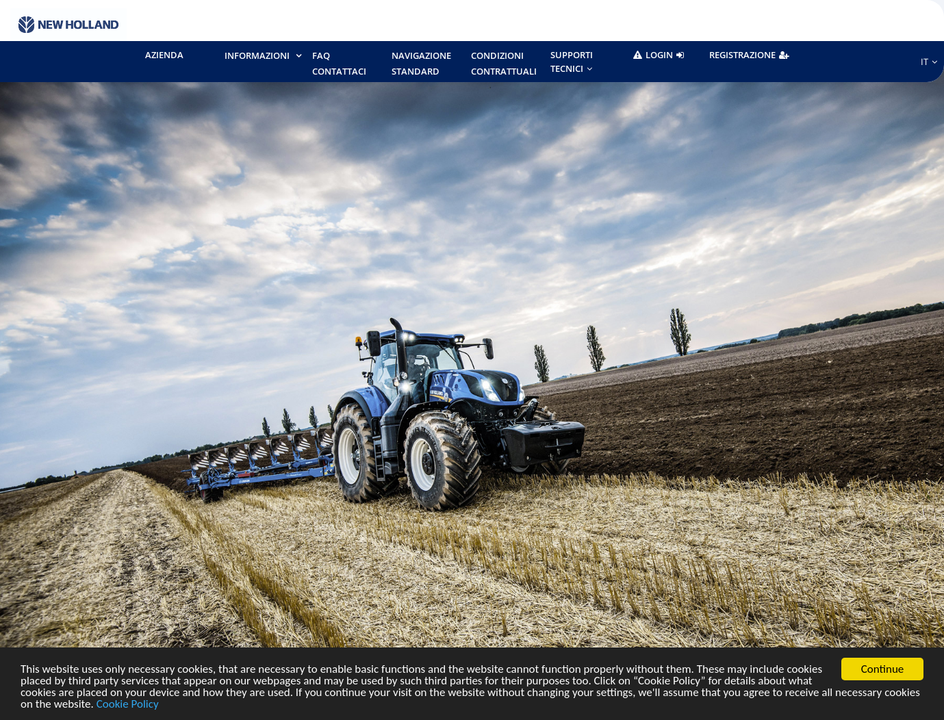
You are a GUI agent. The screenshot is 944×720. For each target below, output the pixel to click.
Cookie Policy (128, 704)
